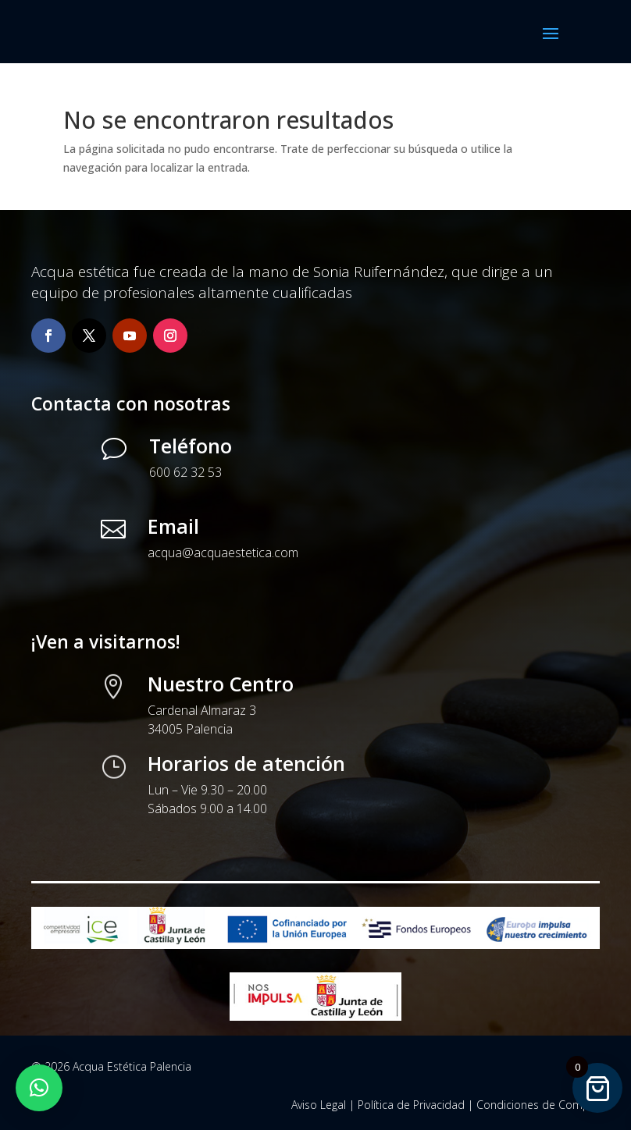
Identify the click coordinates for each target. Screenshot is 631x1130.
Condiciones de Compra (538, 1104)
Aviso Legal (318, 1104)
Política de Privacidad (411, 1104)
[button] (39, 1087)
